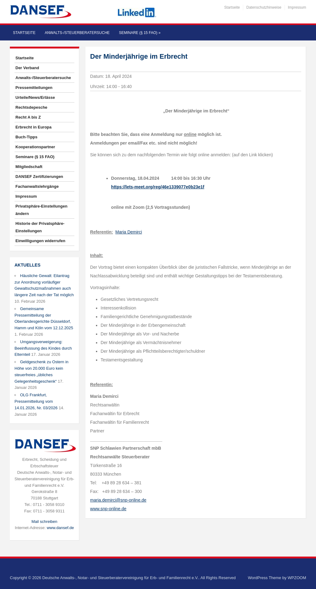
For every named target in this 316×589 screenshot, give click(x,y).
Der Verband (27, 67)
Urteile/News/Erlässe (35, 97)
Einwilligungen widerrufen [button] (40, 240)
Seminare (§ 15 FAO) (139, 33)
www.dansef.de (60, 527)
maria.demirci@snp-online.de (118, 500)
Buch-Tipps (26, 137)
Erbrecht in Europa (33, 127)
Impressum (297, 7)
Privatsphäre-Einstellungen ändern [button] (41, 210)
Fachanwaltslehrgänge (37, 186)
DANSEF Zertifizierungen (39, 176)
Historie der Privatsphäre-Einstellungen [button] (39, 227)
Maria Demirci (128, 231)
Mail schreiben (44, 521)
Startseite (232, 7)
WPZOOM (297, 577)
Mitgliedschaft (28, 166)
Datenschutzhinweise (263, 7)
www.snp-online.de (108, 508)
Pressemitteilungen (33, 87)
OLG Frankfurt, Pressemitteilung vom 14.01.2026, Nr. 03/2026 (36, 401)
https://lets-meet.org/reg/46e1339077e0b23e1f (157, 186)
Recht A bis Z (28, 117)
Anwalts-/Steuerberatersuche (77, 33)
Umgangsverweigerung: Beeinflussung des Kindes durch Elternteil (43, 348)
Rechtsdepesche (31, 107)
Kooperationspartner (35, 147)
